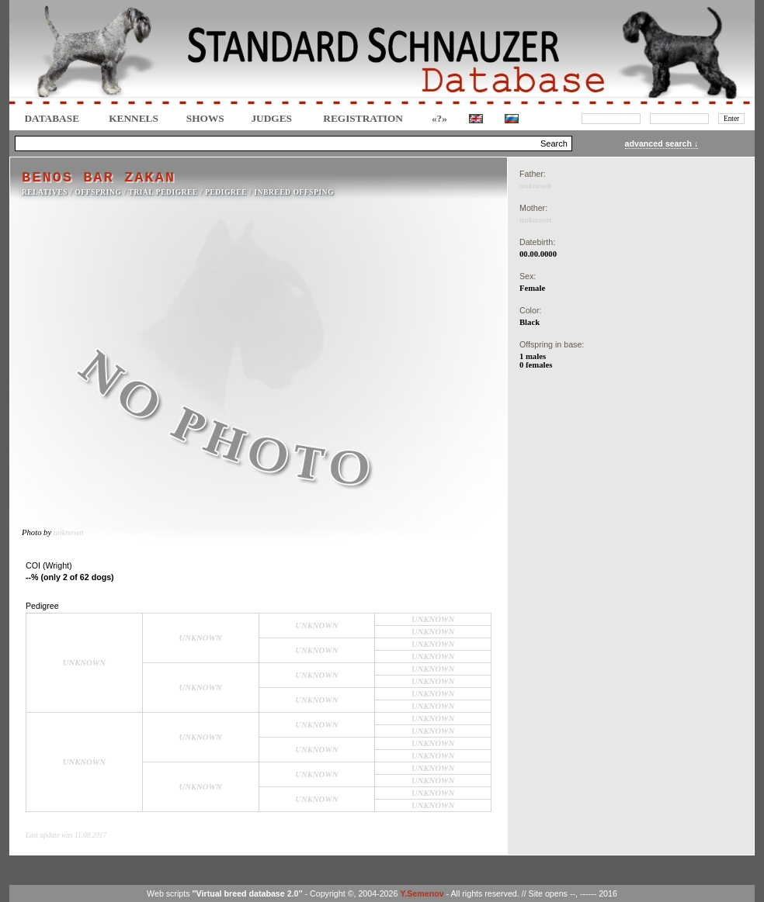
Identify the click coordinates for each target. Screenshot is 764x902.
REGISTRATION (363, 118)
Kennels (133, 118)
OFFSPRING (98, 192)
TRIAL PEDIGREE (163, 192)
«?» (439, 118)
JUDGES (271, 118)
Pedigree (226, 192)
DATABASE (51, 118)
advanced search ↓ (662, 143)
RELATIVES (45, 192)
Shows (205, 118)
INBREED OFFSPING (295, 192)
